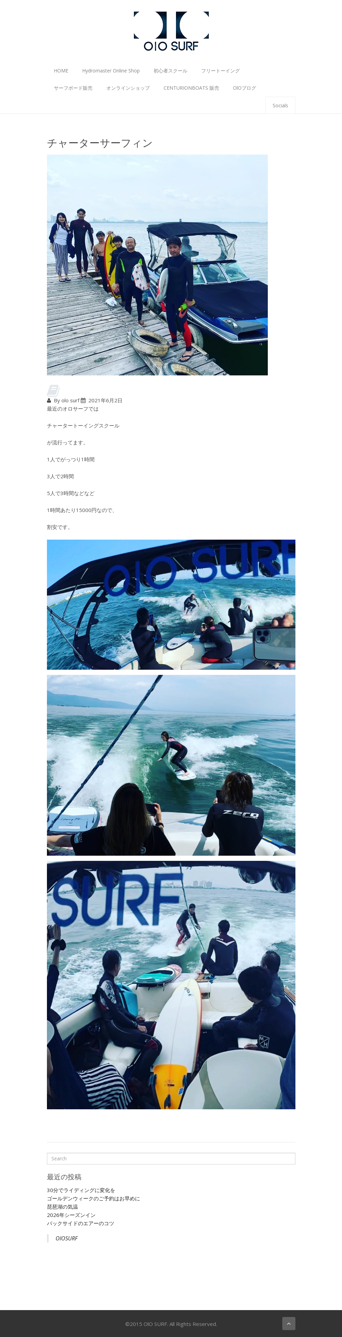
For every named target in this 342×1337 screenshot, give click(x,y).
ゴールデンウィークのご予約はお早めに (93, 1198)
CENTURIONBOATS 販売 (191, 88)
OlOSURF (67, 1238)
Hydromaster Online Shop (111, 70)
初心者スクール (170, 70)
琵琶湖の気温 (62, 1206)
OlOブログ (244, 88)
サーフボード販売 (73, 88)
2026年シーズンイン (71, 1214)
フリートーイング (220, 70)
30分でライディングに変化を (81, 1190)
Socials (280, 105)
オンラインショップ (128, 88)
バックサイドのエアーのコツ (80, 1223)
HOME (61, 70)
